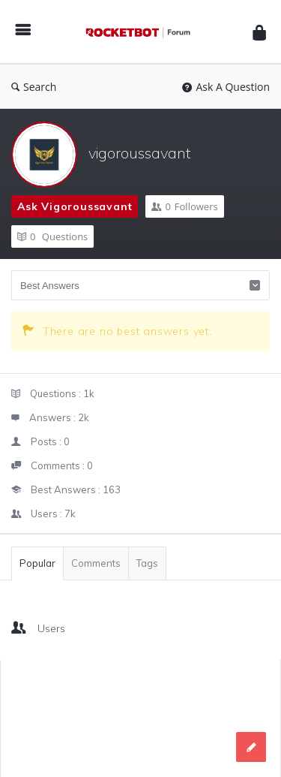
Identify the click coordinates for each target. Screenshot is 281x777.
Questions (52, 236)
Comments (96, 563)
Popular (37, 563)
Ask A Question (226, 87)
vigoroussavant (139, 152)
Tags (147, 563)
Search (33, 87)
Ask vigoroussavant (74, 206)
